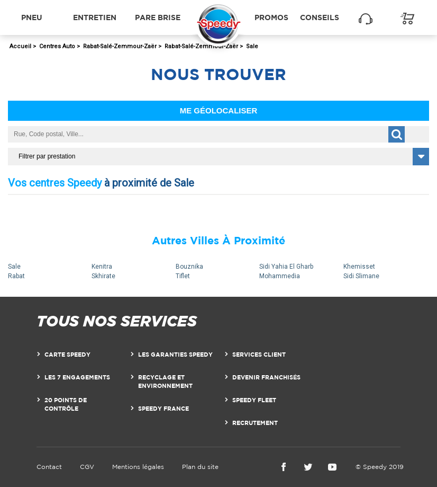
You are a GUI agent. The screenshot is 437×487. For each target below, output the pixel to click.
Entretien (94, 17)
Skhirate (103, 276)
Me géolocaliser (219, 110)
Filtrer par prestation (47, 156)
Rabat (16, 276)
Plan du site (200, 466)
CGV (87, 466)
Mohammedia (279, 276)
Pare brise (157, 17)
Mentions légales (138, 466)
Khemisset (359, 266)
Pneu (31, 17)
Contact (49, 466)
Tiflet (183, 276)
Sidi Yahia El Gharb (286, 266)
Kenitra (102, 266)
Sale (14, 266)
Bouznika (189, 266)
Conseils (319, 17)
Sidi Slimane (361, 276)
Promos (271, 17)
